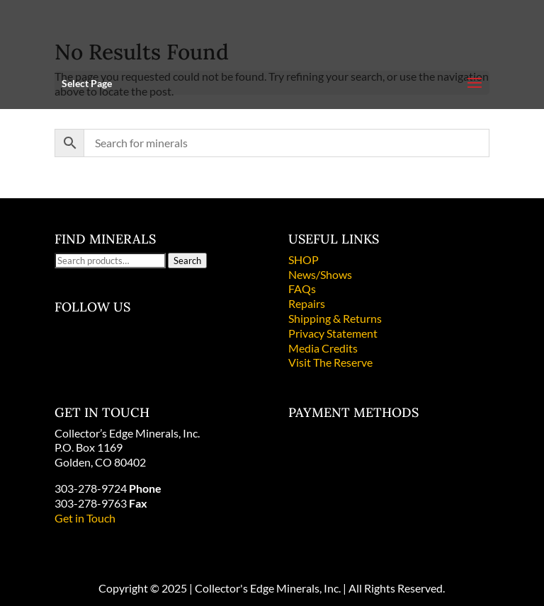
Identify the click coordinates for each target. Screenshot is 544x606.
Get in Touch (85, 518)
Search (187, 260)
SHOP (303, 259)
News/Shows (320, 274)
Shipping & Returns (335, 318)
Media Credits (323, 348)
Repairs (306, 303)
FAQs (302, 288)
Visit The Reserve (330, 362)
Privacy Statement (333, 333)
